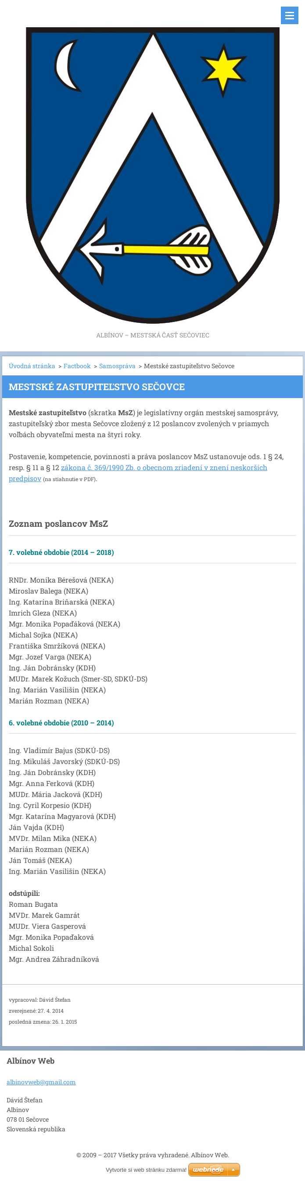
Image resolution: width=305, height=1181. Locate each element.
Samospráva (117, 366)
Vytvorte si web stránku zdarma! (146, 1170)
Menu (289, 15)
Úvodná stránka (32, 366)
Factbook (77, 366)
